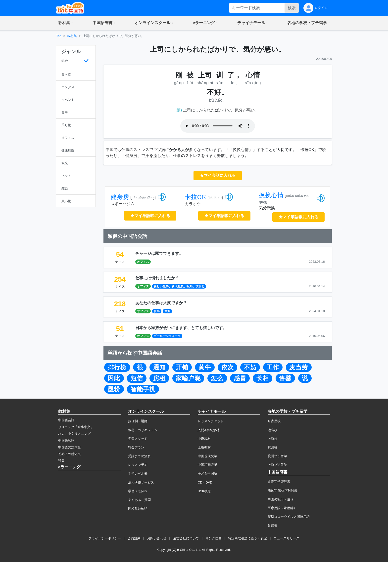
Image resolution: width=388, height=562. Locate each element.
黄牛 (204, 367)
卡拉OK (195, 197)
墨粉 (114, 389)
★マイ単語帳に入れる (150, 216)
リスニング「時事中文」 (76, 427)
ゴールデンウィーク (167, 336)
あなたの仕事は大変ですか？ (161, 303)
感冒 (240, 378)
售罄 (285, 378)
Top (58, 36)
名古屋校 (274, 421)
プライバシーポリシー (105, 538)
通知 (159, 367)
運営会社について (186, 538)
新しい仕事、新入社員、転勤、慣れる (179, 286)
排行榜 (117, 367)
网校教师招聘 (137, 508)
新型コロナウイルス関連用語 (289, 517)
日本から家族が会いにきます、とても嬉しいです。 (181, 328)
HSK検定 (204, 491)
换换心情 (271, 195)
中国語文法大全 (69, 447)
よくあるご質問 (139, 500)
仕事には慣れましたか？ (157, 278)
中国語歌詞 (66, 440)
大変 (167, 311)
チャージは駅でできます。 (159, 253)
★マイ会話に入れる (218, 175)
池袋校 (272, 430)
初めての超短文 (69, 454)
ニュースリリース (286, 538)
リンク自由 (213, 538)
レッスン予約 (137, 465)
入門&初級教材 (208, 430)
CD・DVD (205, 482)
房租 (159, 378)
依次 (227, 367)
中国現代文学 (207, 456)
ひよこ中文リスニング (74, 434)
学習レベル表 (137, 473)
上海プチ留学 (277, 465)
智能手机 (143, 389)
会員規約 (134, 538)
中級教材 (204, 439)
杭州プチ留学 (277, 456)
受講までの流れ (139, 456)
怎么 (217, 378)
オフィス (143, 261)
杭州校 (272, 447)
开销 (182, 367)
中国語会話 (66, 420)
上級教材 (204, 447)
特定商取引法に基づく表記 (247, 538)
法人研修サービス (141, 482)
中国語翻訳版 (207, 465)
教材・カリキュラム (142, 430)
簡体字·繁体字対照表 (283, 490)
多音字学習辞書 (279, 482)
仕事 (157, 311)
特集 (61, 460)
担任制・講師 (137, 421)
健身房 (120, 197)
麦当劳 (298, 367)
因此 (114, 378)
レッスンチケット (211, 421)
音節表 (272, 525)
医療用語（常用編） (282, 508)
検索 (292, 8)
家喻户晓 (188, 378)
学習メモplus (137, 491)
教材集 (72, 36)
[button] (65, 23)
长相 (262, 378)
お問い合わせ (156, 538)
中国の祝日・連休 (280, 499)
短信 (137, 378)
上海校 (272, 439)
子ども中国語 (207, 473)
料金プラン (136, 447)
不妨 (250, 367)
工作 (273, 367)
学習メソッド (137, 439)
